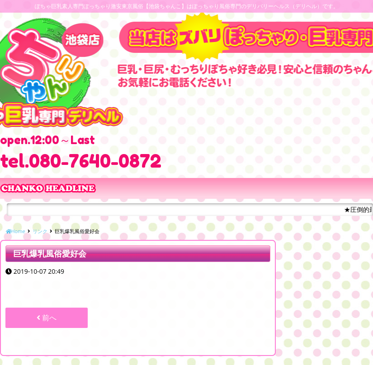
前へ (47, 318)
